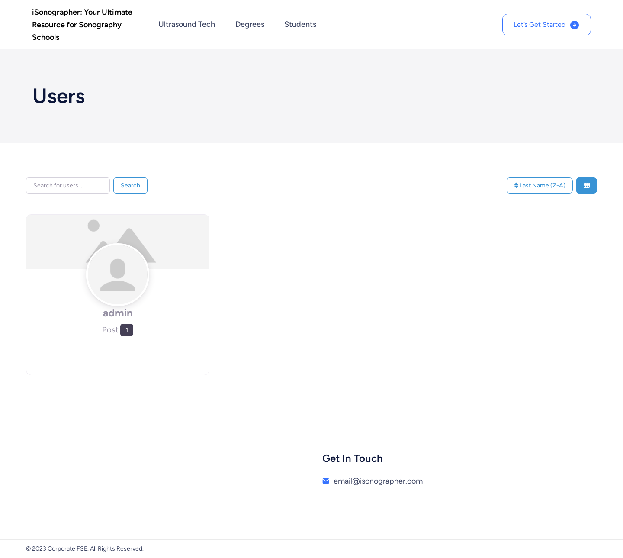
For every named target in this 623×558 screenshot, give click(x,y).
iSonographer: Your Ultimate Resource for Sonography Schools (82, 24)
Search (130, 185)
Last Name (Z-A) (539, 185)
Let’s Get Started (539, 24)
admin (118, 312)
